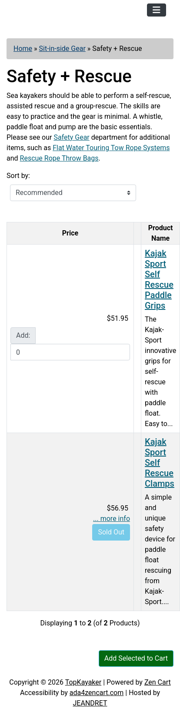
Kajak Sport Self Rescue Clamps (159, 463)
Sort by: (18, 175)
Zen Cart (157, 682)
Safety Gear (71, 137)
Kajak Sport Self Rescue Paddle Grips (159, 279)
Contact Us (69, 668)
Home (22, 48)
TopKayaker (83, 682)
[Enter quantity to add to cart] (70, 352)
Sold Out (111, 532)
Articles (25, 668)
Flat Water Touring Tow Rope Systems (111, 148)
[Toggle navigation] (156, 10)
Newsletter (117, 668)
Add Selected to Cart (136, 658)
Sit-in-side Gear (62, 48)
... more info (111, 518)
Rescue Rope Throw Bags (59, 158)
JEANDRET (90, 703)
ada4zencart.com (96, 693)
